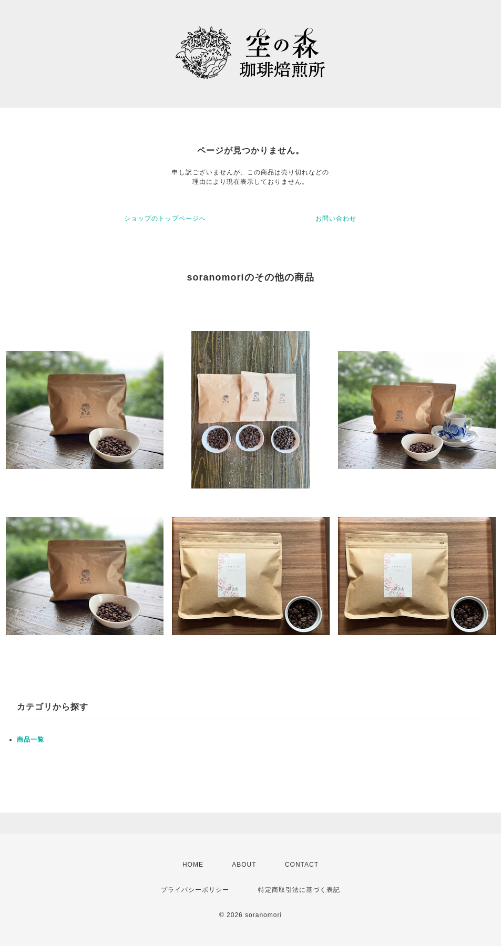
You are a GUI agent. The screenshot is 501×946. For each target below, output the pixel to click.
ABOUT (244, 864)
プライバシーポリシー (195, 889)
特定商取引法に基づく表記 (299, 889)
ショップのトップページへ (165, 218)
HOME (192, 864)
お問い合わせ (335, 218)
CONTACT (302, 864)
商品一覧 (30, 739)
